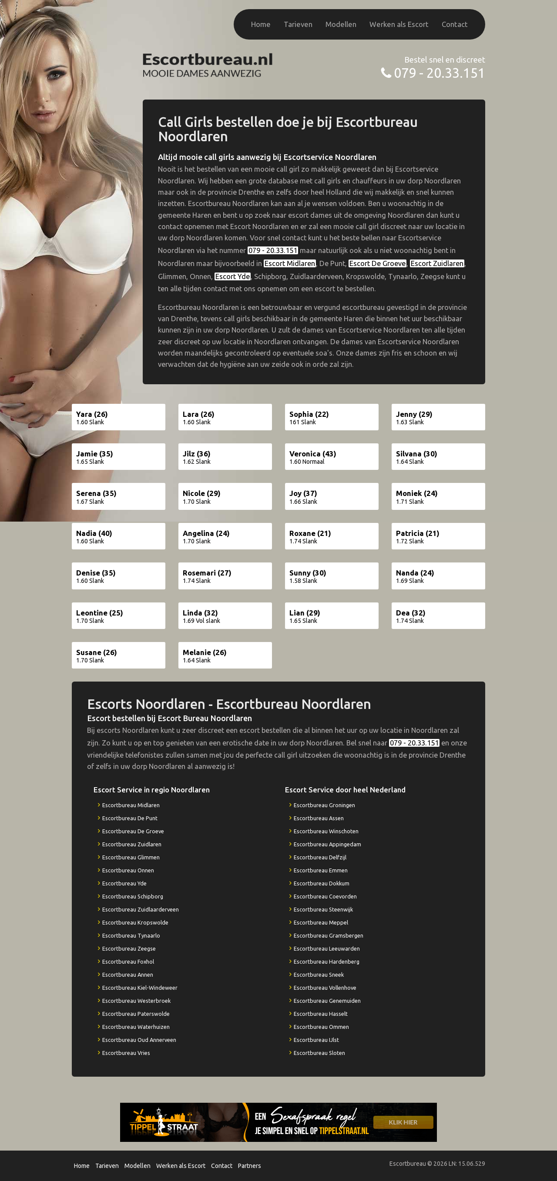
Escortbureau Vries (126, 1053)
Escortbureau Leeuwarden (327, 948)
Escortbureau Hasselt (321, 1014)
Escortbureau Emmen (321, 870)
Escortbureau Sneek (319, 974)
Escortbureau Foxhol (128, 961)
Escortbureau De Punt (130, 818)
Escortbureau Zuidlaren (131, 844)
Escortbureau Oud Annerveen (139, 1040)
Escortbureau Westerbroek (136, 1001)
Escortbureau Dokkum (321, 883)
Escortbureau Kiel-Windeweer (140, 988)
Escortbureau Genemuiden (327, 1001)
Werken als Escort (399, 24)
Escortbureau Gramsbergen (328, 935)
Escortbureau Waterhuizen (136, 1027)
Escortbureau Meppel (321, 922)
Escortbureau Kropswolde (135, 922)
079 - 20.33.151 (439, 72)
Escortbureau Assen (319, 818)
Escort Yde (232, 276)
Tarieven (298, 24)
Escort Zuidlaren (437, 263)
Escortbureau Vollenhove (325, 988)
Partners (249, 1165)
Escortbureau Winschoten (326, 831)
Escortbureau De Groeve (133, 831)
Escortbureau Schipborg (132, 896)
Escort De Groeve (377, 263)
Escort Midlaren (290, 263)
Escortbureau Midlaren (131, 805)
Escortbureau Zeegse (129, 948)
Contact (455, 24)
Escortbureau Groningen (324, 805)
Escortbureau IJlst (316, 1040)
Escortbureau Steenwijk (323, 909)
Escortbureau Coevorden (325, 896)
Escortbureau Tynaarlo (131, 935)
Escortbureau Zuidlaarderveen (140, 909)
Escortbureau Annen (127, 974)
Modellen (340, 24)
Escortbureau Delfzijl (320, 857)
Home (261, 24)
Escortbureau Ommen (321, 1027)
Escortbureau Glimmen (131, 857)
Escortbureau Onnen (128, 870)
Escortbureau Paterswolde (136, 1014)
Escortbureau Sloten (319, 1053)
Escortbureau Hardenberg (326, 961)
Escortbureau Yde (124, 883)
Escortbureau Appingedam (327, 844)
